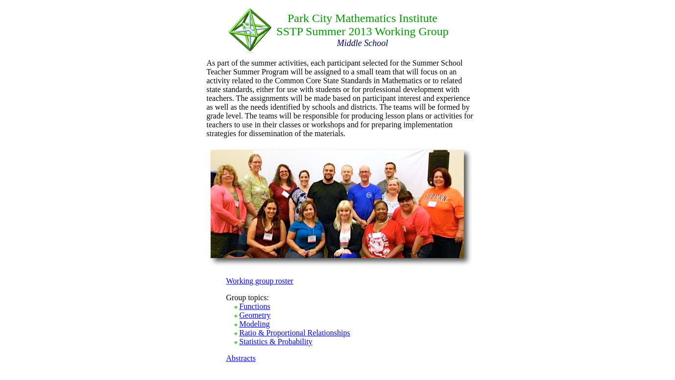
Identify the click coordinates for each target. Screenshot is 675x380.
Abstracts (241, 358)
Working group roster (259, 281)
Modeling (255, 324)
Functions (255, 306)
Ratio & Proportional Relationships (295, 333)
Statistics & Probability (276, 341)
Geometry (255, 315)
